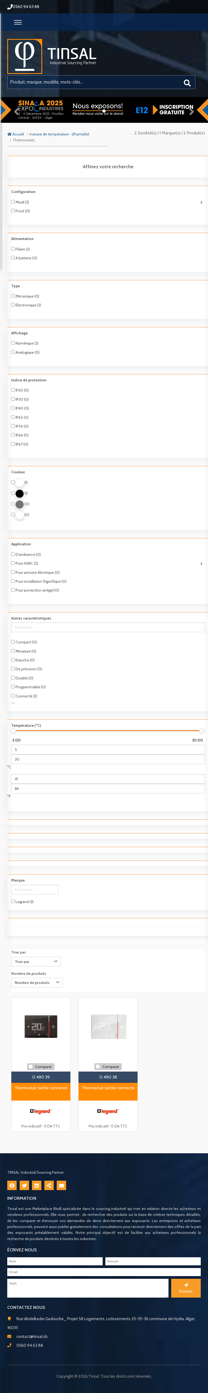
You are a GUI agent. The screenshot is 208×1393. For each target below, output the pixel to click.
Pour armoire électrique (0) (35, 572)
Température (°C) (26, 725)
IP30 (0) (20, 399)
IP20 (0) (20, 390)
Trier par (18, 952)
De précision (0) (26, 669)
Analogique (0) (25, 352)
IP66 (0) (19, 435)
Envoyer (186, 1288)
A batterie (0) (24, 258)
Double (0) (22, 678)
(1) (19, 483)
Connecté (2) (24, 696)
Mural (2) (20, 202)
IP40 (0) (20, 408)
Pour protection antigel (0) (35, 590)
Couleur (18, 472)
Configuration (23, 191)
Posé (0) (20, 211)
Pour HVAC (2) (24, 563)
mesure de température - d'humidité (59, 134)
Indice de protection (28, 380)
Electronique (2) (26, 305)
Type (15, 286)
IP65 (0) (19, 417)
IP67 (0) (19, 444)
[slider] (13, 730)
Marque (18, 880)
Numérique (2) (24, 343)
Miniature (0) (23, 651)
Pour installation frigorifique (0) (38, 581)
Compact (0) (24, 642)
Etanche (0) (23, 660)
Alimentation (22, 238)
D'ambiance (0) (26, 554)
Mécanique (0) (25, 296)
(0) (20, 504)
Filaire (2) (20, 249)
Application (21, 544)
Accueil (15, 134)
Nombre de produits (28, 973)
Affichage (19, 333)
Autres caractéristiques (31, 618)
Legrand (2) (22, 901)
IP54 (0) (19, 426)
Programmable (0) (28, 687)
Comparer (43, 1066)
